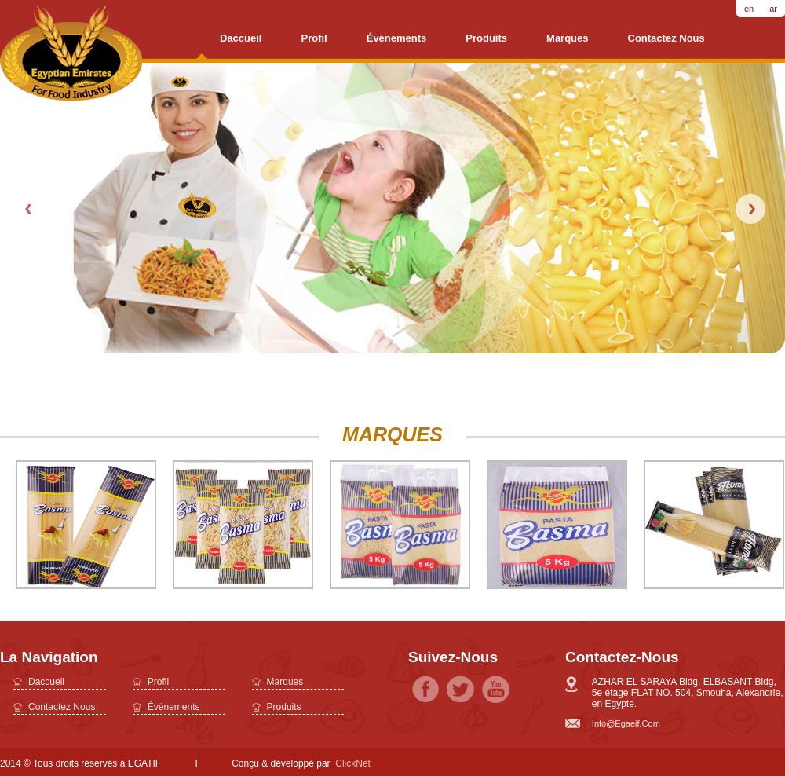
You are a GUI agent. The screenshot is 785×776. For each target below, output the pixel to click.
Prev (30, 209)
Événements (397, 38)
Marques (567, 38)
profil (314, 38)
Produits (486, 38)
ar (773, 8)
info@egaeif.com (626, 723)
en (749, 8)
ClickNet (353, 763)
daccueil (240, 38)
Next (750, 209)
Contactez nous (666, 38)
